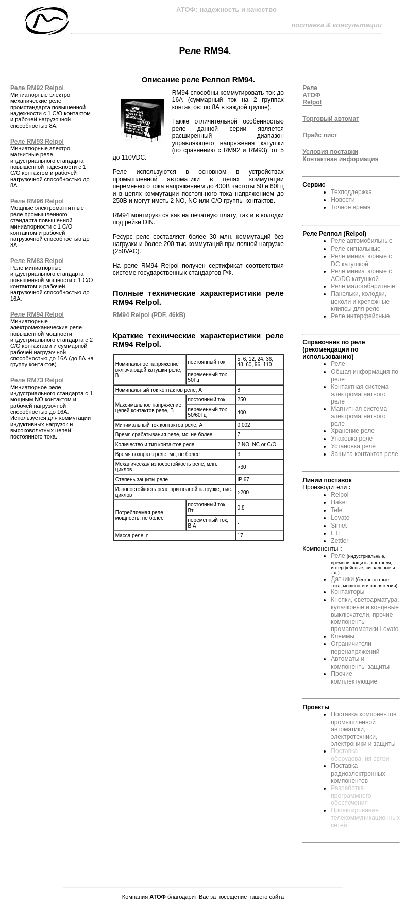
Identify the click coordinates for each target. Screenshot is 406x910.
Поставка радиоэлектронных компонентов (358, 773)
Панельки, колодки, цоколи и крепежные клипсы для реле (360, 301)
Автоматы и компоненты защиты (360, 662)
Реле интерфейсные (360, 316)
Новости (342, 199)
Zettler (339, 541)
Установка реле (353, 446)
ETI (336, 533)
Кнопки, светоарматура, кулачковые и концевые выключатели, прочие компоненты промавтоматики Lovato (365, 614)
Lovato (340, 517)
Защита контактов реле (364, 454)
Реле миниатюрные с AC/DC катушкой (361, 275)
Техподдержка (351, 192)
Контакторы (347, 592)
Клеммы (342, 636)
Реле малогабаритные (363, 286)
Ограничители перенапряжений (355, 647)
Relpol (339, 494)
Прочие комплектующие (354, 677)
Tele (336, 510)
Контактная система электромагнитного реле (359, 394)
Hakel (339, 502)
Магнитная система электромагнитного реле (359, 416)
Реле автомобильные (361, 240)
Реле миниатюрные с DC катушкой (361, 260)
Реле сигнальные (355, 248)
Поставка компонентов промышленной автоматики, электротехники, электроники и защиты (363, 729)
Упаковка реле (352, 438)
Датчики (342, 579)
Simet (339, 525)
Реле (338, 363)
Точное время (350, 207)
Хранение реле (353, 430)
